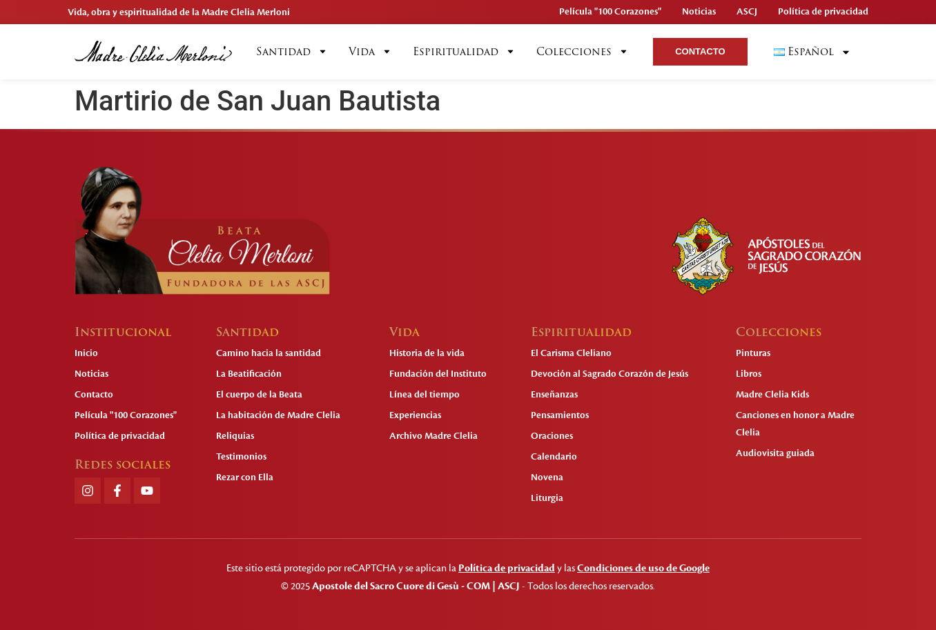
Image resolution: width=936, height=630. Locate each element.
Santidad (292, 52)
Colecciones (582, 52)
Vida (370, 52)
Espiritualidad (464, 52)
